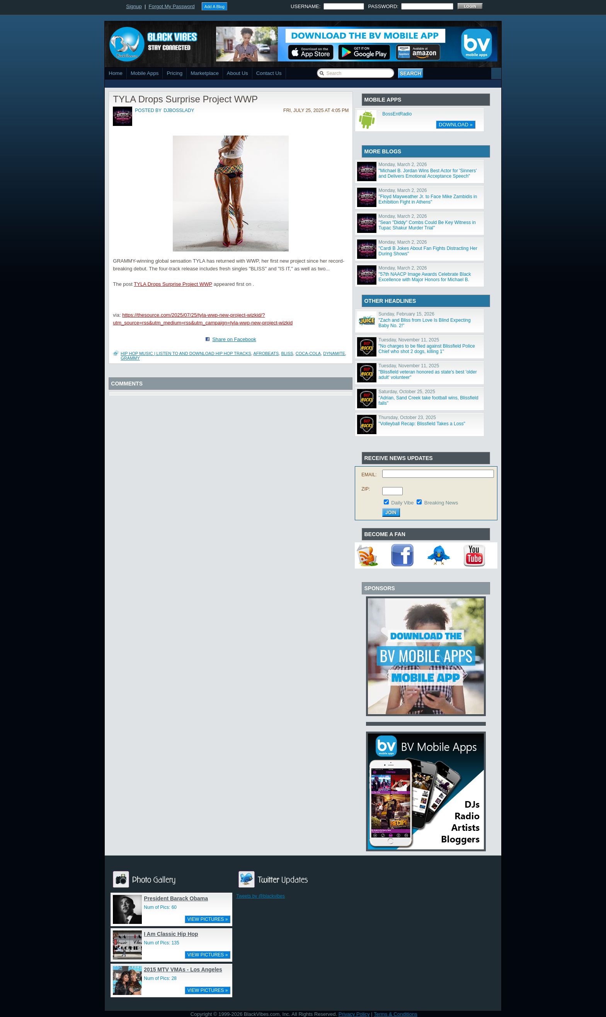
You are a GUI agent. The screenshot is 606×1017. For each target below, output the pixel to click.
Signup (133, 6)
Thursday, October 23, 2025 (407, 417)
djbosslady (178, 110)
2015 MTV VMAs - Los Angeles (183, 969)
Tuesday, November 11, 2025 (408, 340)
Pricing (174, 73)
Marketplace (205, 73)
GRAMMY (130, 358)
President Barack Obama (176, 898)
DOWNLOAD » (455, 124)
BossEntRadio (397, 114)
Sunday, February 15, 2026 (406, 314)
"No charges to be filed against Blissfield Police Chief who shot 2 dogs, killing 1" (426, 348)
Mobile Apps (145, 73)
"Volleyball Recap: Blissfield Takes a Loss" (421, 423)
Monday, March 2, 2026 (402, 164)
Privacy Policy (354, 1014)
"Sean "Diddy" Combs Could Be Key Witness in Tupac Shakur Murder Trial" (427, 225)
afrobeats (266, 353)
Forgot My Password (172, 6)
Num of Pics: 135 (161, 943)
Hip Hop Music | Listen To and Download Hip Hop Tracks (186, 353)
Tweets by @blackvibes (260, 896)
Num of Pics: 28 (160, 978)
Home (116, 73)
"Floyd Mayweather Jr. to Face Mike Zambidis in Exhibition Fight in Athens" (427, 199)
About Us (237, 73)
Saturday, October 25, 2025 (406, 391)
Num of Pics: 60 (160, 907)
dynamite (334, 353)
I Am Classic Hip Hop (171, 934)
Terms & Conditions (395, 1014)
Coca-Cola (308, 353)
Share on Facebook (234, 339)
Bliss (287, 353)
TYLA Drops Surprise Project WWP (173, 284)
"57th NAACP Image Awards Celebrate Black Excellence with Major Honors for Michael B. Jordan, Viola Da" (424, 280)
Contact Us (269, 73)
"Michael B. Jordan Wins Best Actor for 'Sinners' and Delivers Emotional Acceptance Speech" (427, 173)
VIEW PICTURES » (207, 919)
